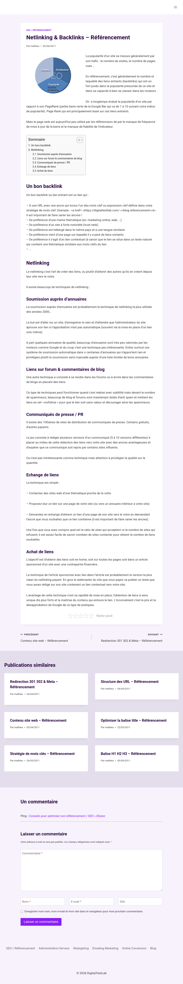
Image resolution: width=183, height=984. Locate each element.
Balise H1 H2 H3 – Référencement (128, 754)
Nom (26, 901)
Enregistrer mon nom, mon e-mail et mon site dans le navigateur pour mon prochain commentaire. (83, 911)
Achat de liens (45, 170)
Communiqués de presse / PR (53, 162)
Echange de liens (46, 166)
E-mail (76, 901)
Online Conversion (134, 948)
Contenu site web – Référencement (54, 637)
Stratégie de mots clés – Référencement (42, 754)
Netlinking (37, 149)
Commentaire (32, 853)
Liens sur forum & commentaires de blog (59, 158)
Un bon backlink (41, 145)
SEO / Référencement (38, 30)
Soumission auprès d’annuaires (54, 154)
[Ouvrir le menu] (175, 7)
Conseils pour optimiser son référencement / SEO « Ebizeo (67, 816)
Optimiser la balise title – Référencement (134, 720)
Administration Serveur (54, 948)
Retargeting (81, 948)
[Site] (140, 901)
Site (122, 901)
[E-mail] (91, 901)
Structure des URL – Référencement (130, 681)
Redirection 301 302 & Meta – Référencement (128, 637)
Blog (153, 948)
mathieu (35, 46)
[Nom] (43, 901)
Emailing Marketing (105, 948)
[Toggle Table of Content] (78, 140)
